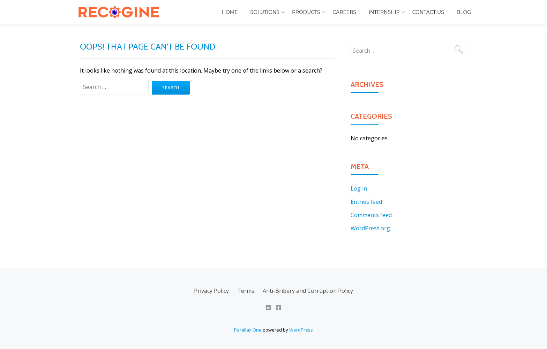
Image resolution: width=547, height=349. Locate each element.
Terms (245, 291)
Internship (384, 12)
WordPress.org (370, 228)
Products (306, 12)
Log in (359, 188)
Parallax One (248, 330)
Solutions (264, 12)
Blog (464, 12)
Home (230, 12)
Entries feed (366, 202)
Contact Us (428, 12)
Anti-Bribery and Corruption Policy (308, 291)
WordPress (301, 330)
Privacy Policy (211, 291)
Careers (344, 12)
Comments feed (371, 215)
